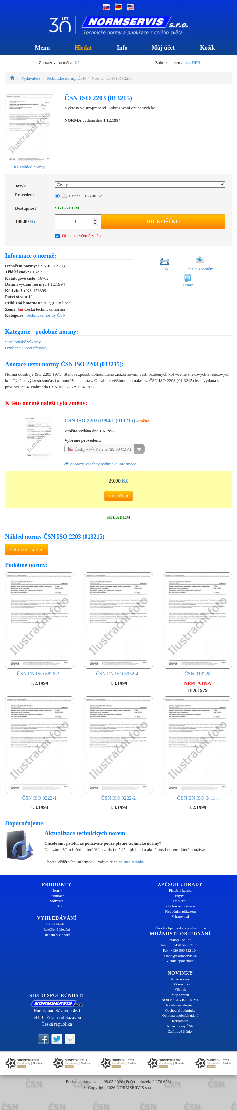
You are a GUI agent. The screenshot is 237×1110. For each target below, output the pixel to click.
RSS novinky (180, 984)
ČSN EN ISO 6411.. (197, 748)
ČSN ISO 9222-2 (118, 748)
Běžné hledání (56, 924)
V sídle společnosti (180, 961)
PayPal (180, 896)
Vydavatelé (30, 78)
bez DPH (192, 62)
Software (57, 901)
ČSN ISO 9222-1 (39, 748)
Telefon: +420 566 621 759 (180, 945)
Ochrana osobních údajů (180, 1015)
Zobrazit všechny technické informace (100, 463)
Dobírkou (180, 901)
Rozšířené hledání (56, 929)
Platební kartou (180, 890)
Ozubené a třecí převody (26, 347)
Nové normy (180, 979)
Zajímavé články (180, 1031)
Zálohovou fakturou (180, 906)
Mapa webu (180, 995)
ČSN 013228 (197, 624)
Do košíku (163, 221)
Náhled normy (29, 166)
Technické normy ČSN (66, 78)
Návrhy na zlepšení (180, 1005)
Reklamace (180, 1021)
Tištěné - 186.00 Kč (82, 195)
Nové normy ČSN (180, 1026)
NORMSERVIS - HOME (180, 1000)
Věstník (180, 989)
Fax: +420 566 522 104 (180, 950)
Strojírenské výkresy (23, 341)
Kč (77, 62)
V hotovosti (180, 916)
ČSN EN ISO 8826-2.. (39, 624)
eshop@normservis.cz (180, 956)
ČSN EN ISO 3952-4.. (118, 624)
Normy (56, 890)
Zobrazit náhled (26, 549)
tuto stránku (134, 861)
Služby (56, 906)
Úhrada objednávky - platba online (180, 928)
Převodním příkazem (180, 911)
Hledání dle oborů (56, 935)
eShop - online (180, 940)
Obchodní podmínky (180, 1010)
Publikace (56, 896)
